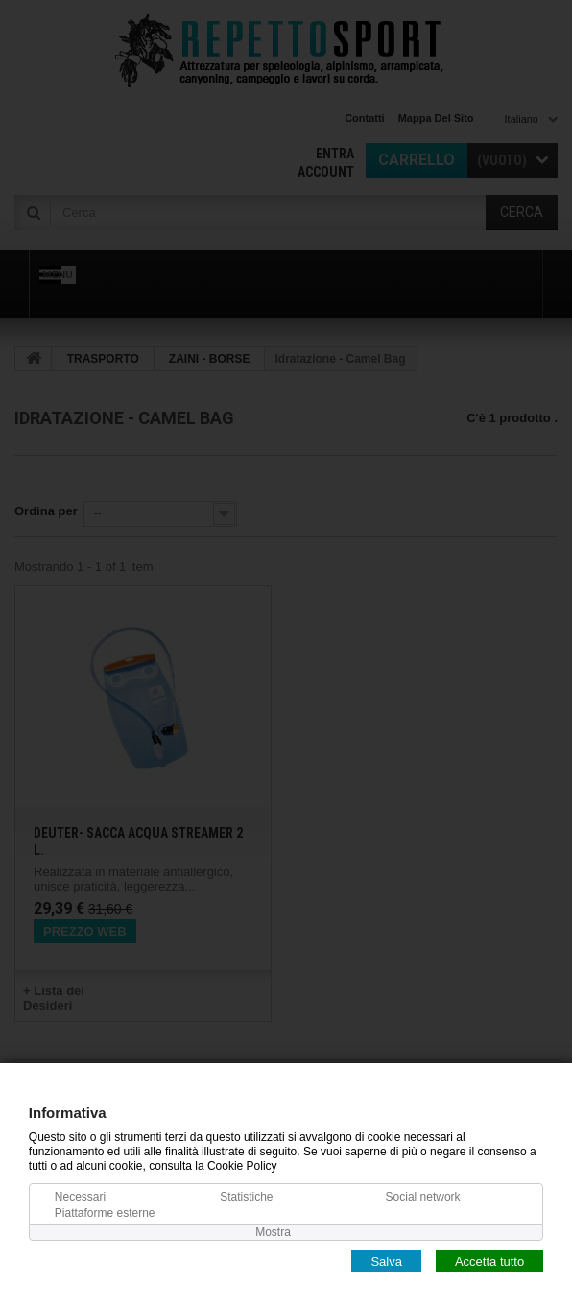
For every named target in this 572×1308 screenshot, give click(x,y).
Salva (386, 1260)
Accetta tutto (489, 1260)
